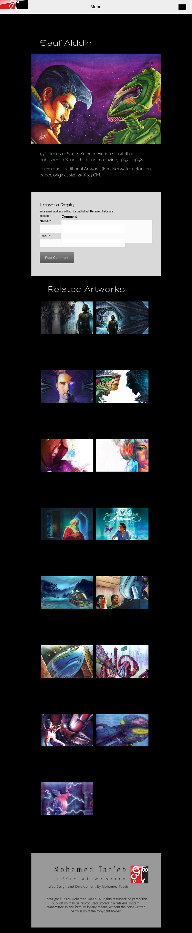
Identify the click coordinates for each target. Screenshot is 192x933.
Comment (69, 216)
